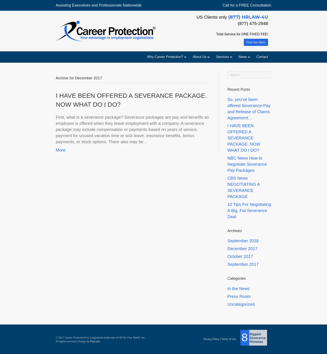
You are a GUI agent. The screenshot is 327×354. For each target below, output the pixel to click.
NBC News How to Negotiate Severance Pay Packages (247, 164)
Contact (262, 57)
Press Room (239, 296)
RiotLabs (95, 341)
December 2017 (243, 248)
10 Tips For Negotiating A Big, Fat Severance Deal (249, 210)
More (60, 150)
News (242, 57)
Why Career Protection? (165, 57)
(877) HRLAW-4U (248, 17)
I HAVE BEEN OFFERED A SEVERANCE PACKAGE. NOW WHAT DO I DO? (244, 138)
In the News (239, 288)
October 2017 (240, 256)
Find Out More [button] (256, 42)
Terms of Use (228, 338)
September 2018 (243, 240)
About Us (200, 57)
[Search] (249, 75)
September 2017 (243, 264)
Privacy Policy (211, 338)
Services (222, 57)
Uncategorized (241, 304)
